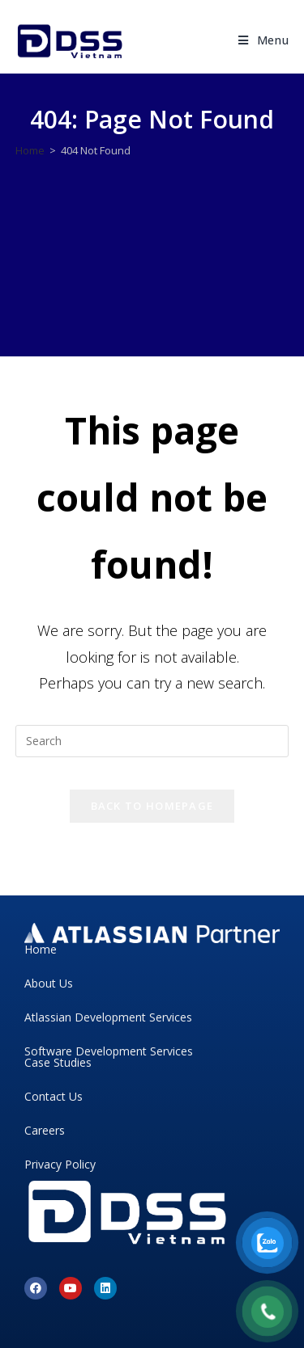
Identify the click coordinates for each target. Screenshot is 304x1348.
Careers (44, 1130)
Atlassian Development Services (108, 1017)
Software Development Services (108, 1051)
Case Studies (58, 1062)
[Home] (30, 150)
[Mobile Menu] (263, 40)
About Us (48, 983)
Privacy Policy (60, 1164)
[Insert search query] (152, 741)
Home (40, 949)
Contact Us (53, 1096)
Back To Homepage (152, 805)
